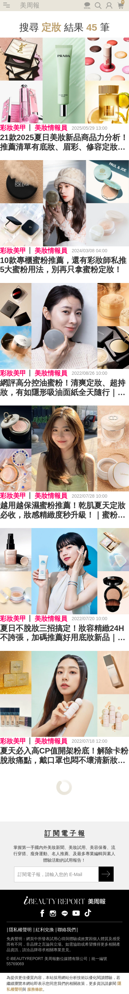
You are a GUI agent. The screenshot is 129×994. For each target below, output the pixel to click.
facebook (41, 913)
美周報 (30, 5)
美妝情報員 (51, 127)
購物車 (120, 5)
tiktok (87, 913)
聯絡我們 (66, 929)
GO (106, 874)
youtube (76, 913)
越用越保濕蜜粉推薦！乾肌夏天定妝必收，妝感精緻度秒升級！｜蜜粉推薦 (62, 510)
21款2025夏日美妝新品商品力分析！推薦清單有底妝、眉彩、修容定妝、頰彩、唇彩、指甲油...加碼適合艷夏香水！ (64, 142)
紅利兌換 (45, 929)
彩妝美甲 (13, 127)
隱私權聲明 (20, 929)
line (64, 913)
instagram (52, 913)
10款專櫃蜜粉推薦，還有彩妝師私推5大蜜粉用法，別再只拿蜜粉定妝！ (63, 265)
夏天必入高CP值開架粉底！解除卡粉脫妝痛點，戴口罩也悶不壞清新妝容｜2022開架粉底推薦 (64, 755)
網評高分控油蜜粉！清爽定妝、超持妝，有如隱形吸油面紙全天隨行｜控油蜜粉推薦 (62, 387)
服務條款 (35, 989)
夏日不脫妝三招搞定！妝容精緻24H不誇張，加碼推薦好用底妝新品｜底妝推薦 (62, 633)
